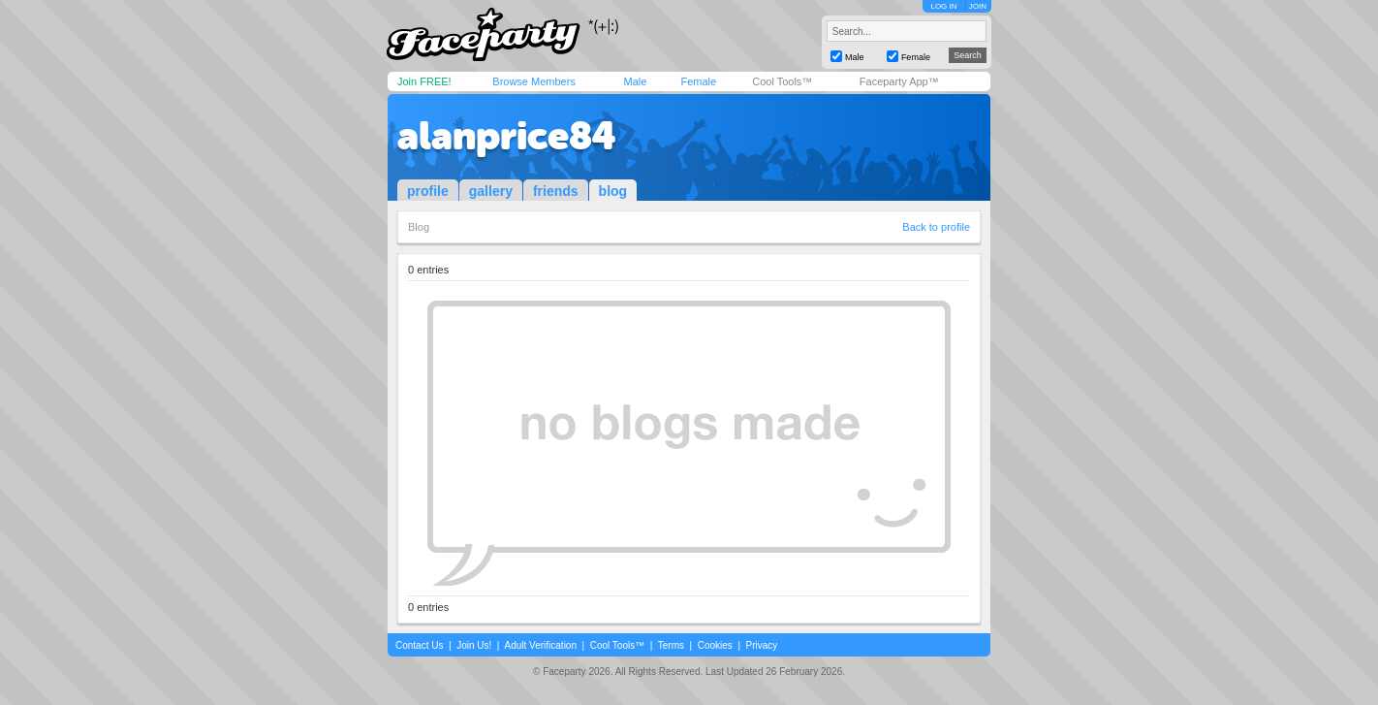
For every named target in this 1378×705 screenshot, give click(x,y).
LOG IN (943, 6)
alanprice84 (506, 135)
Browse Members (534, 81)
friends (556, 191)
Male (634, 81)
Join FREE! (424, 81)
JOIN (978, 6)
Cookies (715, 645)
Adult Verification (540, 645)
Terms (671, 645)
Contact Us (419, 645)
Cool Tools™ (782, 81)
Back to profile (936, 227)
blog (613, 191)
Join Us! (473, 645)
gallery (491, 191)
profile (428, 191)
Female (698, 81)
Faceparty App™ (899, 81)
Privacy (762, 645)
